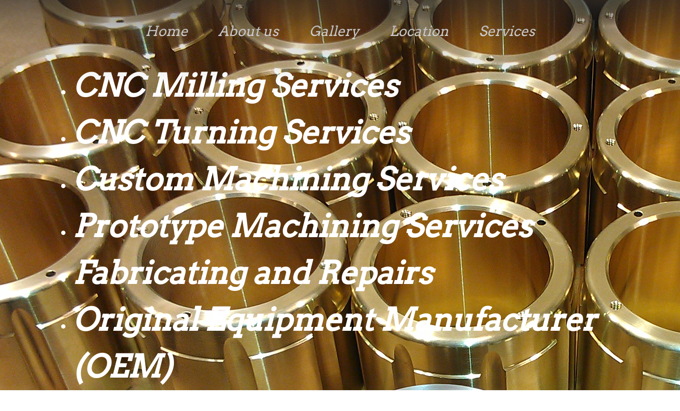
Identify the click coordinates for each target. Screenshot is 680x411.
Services (507, 31)
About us (248, 31)
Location (418, 31)
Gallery (334, 31)
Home (166, 31)
